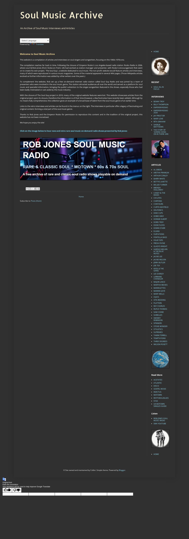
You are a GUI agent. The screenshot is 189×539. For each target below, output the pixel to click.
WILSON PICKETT (160, 344)
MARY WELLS (159, 294)
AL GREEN (158, 169)
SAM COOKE (159, 312)
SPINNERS (158, 323)
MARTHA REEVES (161, 285)
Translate (37, 44)
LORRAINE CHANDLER (158, 277)
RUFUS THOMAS (160, 309)
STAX (156, 401)
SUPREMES (158, 332)
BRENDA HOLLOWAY (158, 188)
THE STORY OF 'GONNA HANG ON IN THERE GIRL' (161, 132)
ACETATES (158, 380)
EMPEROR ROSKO (161, 107)
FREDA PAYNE (159, 243)
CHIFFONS (158, 201)
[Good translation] (7, 490)
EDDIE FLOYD (159, 225)
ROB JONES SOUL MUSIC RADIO (161, 419)
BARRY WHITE (159, 178)
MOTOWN (158, 395)
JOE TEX (157, 265)
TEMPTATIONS (160, 338)
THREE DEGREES (160, 341)
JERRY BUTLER (159, 262)
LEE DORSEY (159, 274)
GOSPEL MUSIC (160, 389)
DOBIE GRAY (159, 216)
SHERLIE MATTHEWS (158, 125)
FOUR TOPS (158, 240)
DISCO (156, 386)
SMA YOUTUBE (160, 423)
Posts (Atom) (36, 201)
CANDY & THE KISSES (159, 194)
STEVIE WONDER (160, 326)
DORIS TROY (159, 222)
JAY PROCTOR (159, 115)
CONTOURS (158, 204)
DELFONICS (158, 210)
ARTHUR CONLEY (161, 175)
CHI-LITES (158, 198)
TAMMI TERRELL (160, 335)
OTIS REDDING (160, 300)
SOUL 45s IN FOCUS (159, 88)
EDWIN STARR (159, 228)
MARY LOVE (158, 118)
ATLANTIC (158, 383)
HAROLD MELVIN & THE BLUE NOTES (160, 251)
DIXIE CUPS (158, 213)
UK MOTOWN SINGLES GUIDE (160, 405)
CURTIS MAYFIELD (161, 207)
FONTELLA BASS (160, 237)
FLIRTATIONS (159, 234)
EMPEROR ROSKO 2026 (161, 111)
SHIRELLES (158, 315)
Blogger (122, 470)
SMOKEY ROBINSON (158, 319)
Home (81, 196)
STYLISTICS (158, 329)
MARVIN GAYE (159, 291)
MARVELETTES (160, 288)
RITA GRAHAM (159, 121)
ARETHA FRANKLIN (161, 172)
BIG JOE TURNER (160, 185)
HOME (156, 51)
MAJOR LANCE (159, 282)
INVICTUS (157, 392)
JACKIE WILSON (160, 259)
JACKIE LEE (158, 256)
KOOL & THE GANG (159, 269)
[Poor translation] (16, 490)
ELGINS (157, 231)
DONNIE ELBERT (160, 219)
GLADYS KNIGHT (160, 246)
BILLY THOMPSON (161, 104)
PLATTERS (158, 303)
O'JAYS (156, 297)
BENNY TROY (159, 101)
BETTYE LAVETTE (161, 181)
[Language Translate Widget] (34, 40)
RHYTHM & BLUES (161, 398)
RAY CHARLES (159, 306)
